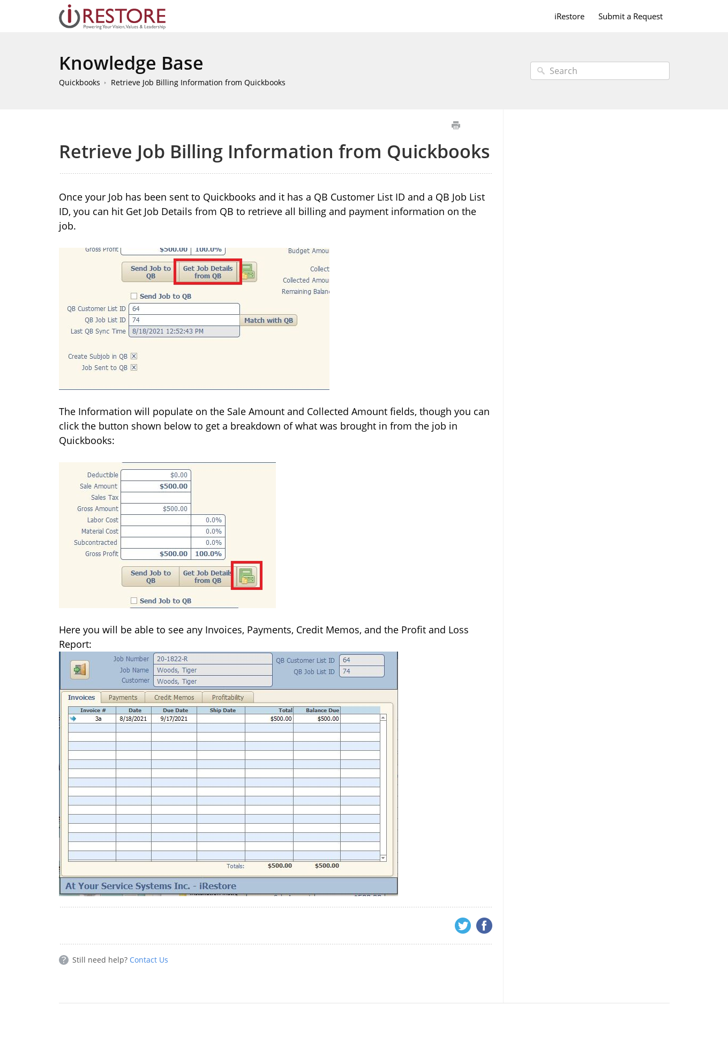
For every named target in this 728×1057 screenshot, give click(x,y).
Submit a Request (630, 16)
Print (456, 125)
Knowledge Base (131, 62)
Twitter (463, 926)
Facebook (484, 926)
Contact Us (149, 960)
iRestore (569, 16)
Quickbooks (79, 82)
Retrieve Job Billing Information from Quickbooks (198, 82)
